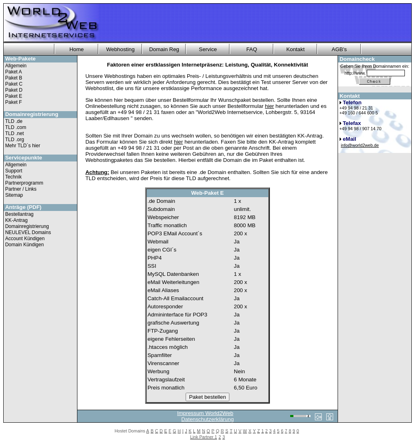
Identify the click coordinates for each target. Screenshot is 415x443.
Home (76, 49)
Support (13, 171)
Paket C (14, 84)
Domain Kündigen (24, 244)
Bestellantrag (19, 214)
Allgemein (16, 66)
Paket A (13, 72)
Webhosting (120, 49)
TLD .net (14, 133)
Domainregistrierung (27, 226)
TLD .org (14, 139)
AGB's (339, 49)
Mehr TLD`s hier (22, 145)
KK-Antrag (16, 220)
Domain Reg (164, 49)
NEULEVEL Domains (28, 232)
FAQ (251, 49)
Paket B (13, 78)
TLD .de (14, 121)
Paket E (13, 96)
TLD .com (15, 127)
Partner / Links (20, 189)
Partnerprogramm (24, 183)
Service (208, 49)
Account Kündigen (25, 238)
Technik (13, 177)
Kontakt (295, 49)
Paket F (13, 102)
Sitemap (14, 195)
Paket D (14, 90)
